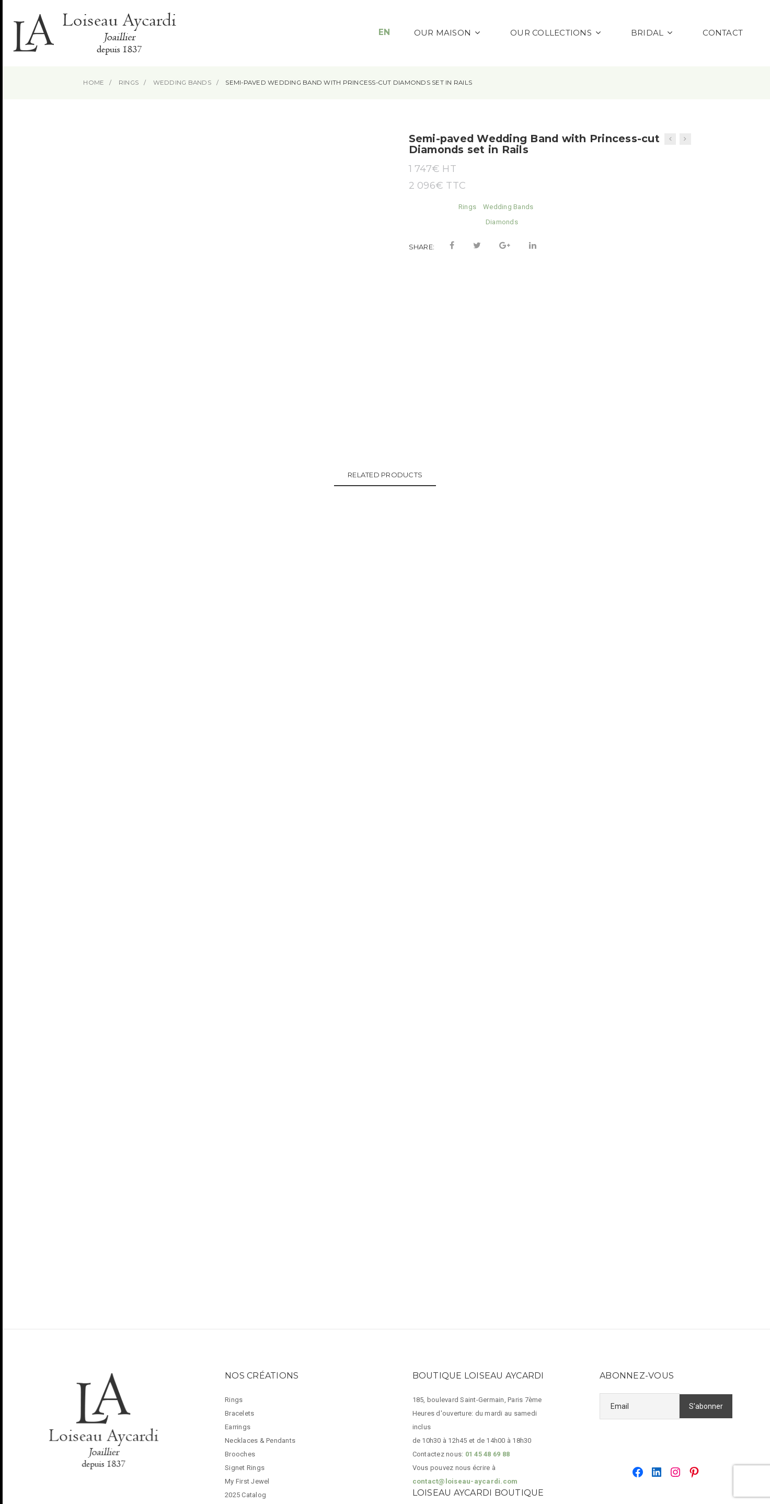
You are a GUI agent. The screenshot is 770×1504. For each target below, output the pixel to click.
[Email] (640, 1227)
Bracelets (239, 1234)
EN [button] (384, 32)
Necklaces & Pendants (260, 1261)
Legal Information (252, 1329)
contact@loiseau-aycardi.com (465, 1302)
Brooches (240, 1275)
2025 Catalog (245, 1315)
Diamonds (502, 222)
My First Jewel (247, 1302)
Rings (467, 207)
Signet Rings (245, 1288)
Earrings (237, 1248)
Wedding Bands (508, 207)
